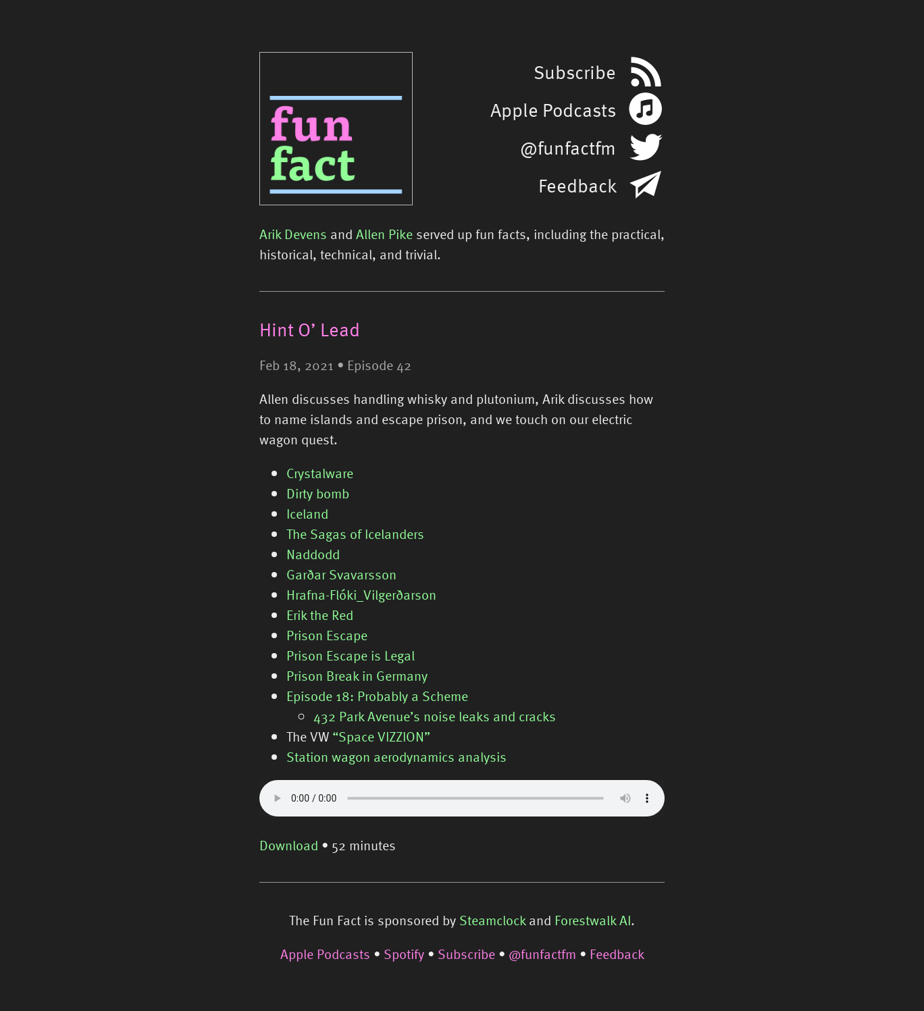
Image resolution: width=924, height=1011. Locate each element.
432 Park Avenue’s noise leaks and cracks (434, 716)
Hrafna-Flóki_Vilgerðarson (361, 594)
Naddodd (313, 554)
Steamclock (492, 920)
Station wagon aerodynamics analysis (396, 756)
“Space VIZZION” (381, 736)
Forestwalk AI (593, 920)
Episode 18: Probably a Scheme (377, 695)
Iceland (307, 513)
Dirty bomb (317, 493)
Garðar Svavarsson (341, 574)
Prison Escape (326, 635)
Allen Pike (384, 234)
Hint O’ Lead (309, 329)
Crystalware (319, 473)
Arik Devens (293, 234)
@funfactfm (542, 953)
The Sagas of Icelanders (355, 533)
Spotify (404, 953)
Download (288, 845)
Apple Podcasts (325, 953)
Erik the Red (319, 614)
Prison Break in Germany (357, 675)
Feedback (617, 953)
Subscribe (466, 953)
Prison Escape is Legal (350, 655)
